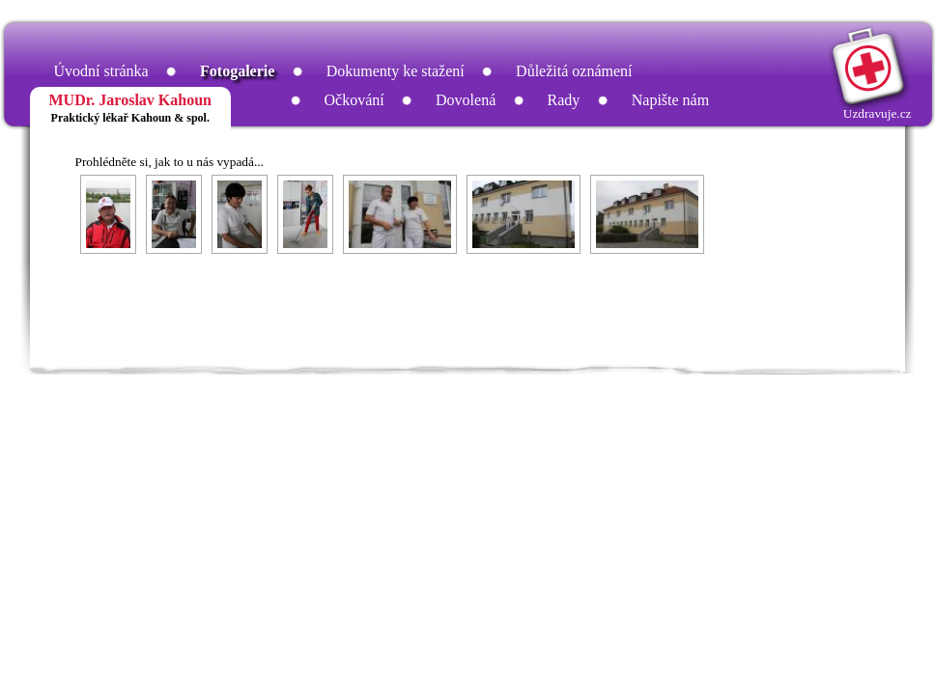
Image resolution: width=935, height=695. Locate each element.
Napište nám (670, 100)
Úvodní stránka (101, 71)
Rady (564, 100)
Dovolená (466, 100)
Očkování (354, 100)
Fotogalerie (237, 71)
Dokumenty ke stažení (395, 71)
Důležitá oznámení (574, 71)
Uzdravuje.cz (877, 113)
